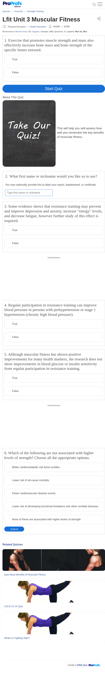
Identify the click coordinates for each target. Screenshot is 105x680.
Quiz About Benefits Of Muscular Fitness (25, 574)
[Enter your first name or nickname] (29, 192)
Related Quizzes (12, 544)
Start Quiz (54, 88)
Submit (14, 529)
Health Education (38, 26)
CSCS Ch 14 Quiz (13, 606)
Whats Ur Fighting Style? (17, 638)
